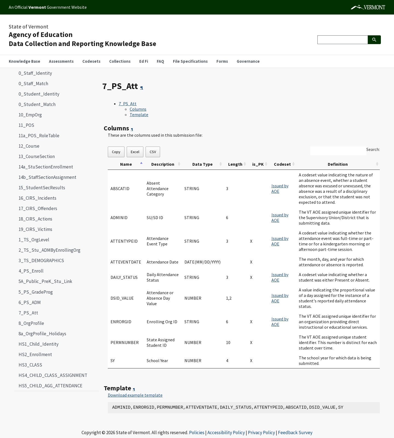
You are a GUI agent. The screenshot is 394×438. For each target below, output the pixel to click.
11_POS (26, 125)
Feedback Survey (295, 433)
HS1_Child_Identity (39, 344)
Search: (373, 149)
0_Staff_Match (33, 84)
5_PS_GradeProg (36, 292)
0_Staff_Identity (35, 73)
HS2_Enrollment (35, 354)
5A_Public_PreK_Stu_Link (45, 281)
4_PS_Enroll (31, 271)
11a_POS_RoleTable (39, 136)
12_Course (29, 146)
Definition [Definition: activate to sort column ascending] (338, 164)
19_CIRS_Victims (35, 229)
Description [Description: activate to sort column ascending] (162, 164)
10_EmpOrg (30, 115)
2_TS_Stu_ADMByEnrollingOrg (49, 250)
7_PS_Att (26, 313)
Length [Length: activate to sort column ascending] (235, 164)
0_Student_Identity (39, 94)
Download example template (135, 395)
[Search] (342, 39)
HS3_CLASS (30, 365)
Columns (138, 109)
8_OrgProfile (31, 323)
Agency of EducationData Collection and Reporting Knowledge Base (82, 39)
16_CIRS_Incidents (37, 198)
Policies (196, 433)
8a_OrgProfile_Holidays (42, 334)
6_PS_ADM (30, 302)
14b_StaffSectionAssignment (47, 177)
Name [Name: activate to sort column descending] (126, 164)
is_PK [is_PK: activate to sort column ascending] (258, 164)
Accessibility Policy (226, 433)
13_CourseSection (37, 156)
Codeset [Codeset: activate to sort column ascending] (282, 164)
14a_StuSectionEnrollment (46, 167)
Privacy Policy (261, 433)
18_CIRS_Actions (35, 219)
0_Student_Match (37, 104)
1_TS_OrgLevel (34, 240)
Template (139, 114)
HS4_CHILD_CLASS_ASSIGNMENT (53, 375)
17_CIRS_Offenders (38, 208)
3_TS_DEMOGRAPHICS (41, 260)
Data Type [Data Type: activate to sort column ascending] (202, 164)
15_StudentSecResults (42, 188)
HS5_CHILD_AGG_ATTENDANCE (50, 386)
